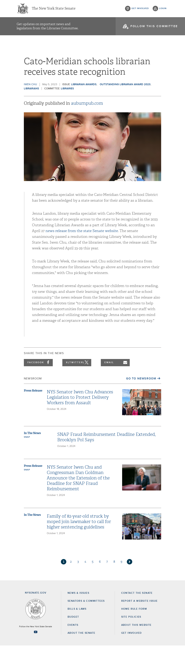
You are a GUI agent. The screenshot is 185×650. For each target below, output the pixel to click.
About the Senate (81, 637)
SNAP (27, 441)
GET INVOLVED (131, 637)
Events (73, 629)
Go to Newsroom (141, 382)
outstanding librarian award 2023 (125, 88)
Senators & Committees (86, 605)
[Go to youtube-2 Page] (35, 636)
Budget (73, 621)
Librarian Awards (83, 88)
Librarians (31, 93)
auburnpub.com (87, 107)
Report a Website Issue (139, 605)
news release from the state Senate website (82, 235)
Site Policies (131, 621)
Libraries (67, 93)
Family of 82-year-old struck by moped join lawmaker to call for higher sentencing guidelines (79, 526)
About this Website (136, 629)
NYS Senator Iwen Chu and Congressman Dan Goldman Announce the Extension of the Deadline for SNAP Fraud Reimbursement (78, 482)
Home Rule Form (134, 613)
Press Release (33, 395)
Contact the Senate (137, 597)
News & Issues (78, 597)
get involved (140, 9)
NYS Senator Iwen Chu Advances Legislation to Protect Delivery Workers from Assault (80, 402)
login (163, 9)
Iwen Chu (30, 88)
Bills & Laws (77, 613)
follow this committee (154, 27)
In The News (32, 437)
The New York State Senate (54, 9)
